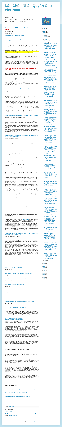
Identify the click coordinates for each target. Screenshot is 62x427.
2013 (44, 271)
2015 (44, 269)
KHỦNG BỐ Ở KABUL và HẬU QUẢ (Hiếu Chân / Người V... (50, 122)
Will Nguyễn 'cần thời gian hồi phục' (11, 290)
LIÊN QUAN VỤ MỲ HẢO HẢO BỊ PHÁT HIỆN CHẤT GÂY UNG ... (50, 175)
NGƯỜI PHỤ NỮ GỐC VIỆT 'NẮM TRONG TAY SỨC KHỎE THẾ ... (50, 94)
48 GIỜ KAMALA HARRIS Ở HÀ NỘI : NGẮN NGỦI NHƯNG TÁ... (50, 258)
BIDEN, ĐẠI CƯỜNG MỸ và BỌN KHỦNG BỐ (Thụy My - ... (49, 153)
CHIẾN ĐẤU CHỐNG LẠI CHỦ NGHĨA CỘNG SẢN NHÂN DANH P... (50, 101)
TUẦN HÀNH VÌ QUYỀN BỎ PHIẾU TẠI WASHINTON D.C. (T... (50, 133)
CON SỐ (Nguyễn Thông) (48, 63)
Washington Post (25, 219)
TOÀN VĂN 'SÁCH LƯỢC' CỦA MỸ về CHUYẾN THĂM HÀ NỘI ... (50, 256)
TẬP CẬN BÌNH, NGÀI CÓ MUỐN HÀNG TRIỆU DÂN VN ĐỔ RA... (50, 187)
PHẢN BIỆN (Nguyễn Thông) (49, 164)
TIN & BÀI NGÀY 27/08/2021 (48, 185)
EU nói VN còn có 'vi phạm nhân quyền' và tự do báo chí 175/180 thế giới (18, 273)
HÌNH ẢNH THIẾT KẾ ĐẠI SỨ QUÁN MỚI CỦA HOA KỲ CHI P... (50, 205)
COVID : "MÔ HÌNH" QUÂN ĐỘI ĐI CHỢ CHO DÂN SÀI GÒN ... (50, 144)
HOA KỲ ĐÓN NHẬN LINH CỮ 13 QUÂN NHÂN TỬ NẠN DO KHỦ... (50, 78)
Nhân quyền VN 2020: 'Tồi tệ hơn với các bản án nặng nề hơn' (16, 278)
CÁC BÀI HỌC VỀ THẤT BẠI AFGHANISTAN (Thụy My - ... (49, 84)
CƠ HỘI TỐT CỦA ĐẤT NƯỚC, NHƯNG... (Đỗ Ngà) (49, 234)
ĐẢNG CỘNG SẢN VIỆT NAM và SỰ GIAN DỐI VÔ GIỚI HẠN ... (50, 170)
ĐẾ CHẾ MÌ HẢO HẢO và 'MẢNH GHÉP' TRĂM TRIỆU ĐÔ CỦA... (49, 156)
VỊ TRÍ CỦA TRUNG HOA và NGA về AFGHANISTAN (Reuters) (50, 136)
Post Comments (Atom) (13, 415)
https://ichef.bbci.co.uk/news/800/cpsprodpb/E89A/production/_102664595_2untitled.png (21, 115)
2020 (44, 262)
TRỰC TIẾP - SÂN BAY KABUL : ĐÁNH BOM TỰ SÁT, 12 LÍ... (50, 245)
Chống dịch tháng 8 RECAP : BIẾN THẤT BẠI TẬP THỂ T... (50, 173)
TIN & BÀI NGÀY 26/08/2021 (48, 229)
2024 (44, 31)
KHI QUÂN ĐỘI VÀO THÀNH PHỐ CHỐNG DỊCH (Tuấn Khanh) (49, 219)
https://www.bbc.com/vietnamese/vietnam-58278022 (14, 35)
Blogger (35, 421)
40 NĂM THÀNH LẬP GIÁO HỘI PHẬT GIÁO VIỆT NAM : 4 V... (50, 44)
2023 (44, 32)
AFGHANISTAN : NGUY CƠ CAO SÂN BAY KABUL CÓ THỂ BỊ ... (50, 242)
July (45, 260)
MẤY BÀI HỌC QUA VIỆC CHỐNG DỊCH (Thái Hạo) (49, 107)
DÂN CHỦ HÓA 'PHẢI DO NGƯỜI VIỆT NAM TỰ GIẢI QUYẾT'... (50, 254)
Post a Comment (9, 411)
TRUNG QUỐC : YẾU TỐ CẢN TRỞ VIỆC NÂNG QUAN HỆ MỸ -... (50, 249)
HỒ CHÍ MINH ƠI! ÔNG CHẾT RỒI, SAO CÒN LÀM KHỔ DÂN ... (50, 214)
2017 (44, 266)
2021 (44, 35)
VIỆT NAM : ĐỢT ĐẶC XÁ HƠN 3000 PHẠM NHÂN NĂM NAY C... (50, 57)
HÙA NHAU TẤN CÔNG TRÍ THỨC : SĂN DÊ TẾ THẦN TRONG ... (50, 236)
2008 (44, 278)
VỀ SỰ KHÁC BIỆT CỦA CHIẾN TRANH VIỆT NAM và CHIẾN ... (49, 238)
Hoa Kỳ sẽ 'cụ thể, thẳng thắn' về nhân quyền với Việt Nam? (16, 284)
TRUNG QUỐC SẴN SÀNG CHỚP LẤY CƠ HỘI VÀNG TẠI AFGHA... (50, 118)
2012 (44, 273)
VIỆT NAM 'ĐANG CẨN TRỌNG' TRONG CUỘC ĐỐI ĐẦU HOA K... (50, 89)
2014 (44, 270)
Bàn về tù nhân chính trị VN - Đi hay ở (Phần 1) (13, 267)
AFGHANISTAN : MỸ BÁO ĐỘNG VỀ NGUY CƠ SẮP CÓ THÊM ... (50, 120)
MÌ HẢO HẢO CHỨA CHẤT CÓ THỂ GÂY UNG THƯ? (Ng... (50, 177)
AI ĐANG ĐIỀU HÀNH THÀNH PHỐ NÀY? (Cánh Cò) (50, 217)
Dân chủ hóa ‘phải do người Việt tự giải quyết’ (17, 27)
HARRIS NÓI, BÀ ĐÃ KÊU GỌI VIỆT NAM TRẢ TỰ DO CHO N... (50, 194)
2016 (44, 267)
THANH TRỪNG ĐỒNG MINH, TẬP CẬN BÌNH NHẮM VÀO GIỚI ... (50, 190)
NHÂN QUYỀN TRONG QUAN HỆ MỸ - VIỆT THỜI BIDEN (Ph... (50, 251)
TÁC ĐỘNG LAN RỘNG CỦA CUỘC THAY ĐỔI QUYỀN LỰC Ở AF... (50, 48)
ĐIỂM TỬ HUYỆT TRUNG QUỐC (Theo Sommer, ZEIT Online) (50, 75)
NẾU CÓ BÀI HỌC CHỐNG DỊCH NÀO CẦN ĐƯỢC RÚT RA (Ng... (50, 142)
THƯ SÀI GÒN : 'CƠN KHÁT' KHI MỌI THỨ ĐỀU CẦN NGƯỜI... (50, 147)
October (45, 39)
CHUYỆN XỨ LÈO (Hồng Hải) (49, 90)
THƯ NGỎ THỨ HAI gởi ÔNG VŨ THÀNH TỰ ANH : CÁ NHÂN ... (49, 221)
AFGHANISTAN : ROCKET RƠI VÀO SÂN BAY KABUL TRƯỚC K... (50, 87)
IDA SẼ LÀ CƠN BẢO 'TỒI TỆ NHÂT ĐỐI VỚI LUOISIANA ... (50, 131)
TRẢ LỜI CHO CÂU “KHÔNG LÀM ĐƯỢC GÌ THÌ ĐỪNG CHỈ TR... (50, 166)
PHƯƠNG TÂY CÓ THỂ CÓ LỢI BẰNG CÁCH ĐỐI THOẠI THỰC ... (50, 80)
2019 (44, 263)
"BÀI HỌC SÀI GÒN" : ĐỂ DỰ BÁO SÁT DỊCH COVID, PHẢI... (50, 96)
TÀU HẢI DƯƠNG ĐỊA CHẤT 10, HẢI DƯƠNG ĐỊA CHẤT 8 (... (50, 98)
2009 (44, 277)
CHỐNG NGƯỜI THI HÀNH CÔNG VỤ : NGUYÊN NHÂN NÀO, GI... (50, 103)
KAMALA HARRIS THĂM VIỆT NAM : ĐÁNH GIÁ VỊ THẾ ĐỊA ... (50, 138)
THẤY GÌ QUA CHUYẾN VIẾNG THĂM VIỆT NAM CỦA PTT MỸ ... (50, 210)
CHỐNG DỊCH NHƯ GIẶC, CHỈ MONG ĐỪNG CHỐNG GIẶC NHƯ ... (50, 192)
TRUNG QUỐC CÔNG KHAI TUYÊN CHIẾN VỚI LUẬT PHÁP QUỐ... (50, 59)
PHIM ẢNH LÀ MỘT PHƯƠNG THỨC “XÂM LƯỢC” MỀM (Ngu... (50, 71)
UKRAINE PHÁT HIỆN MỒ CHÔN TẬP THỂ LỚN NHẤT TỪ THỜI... (50, 247)
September (46, 40)
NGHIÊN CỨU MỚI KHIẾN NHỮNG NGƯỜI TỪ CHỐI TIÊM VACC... (50, 127)
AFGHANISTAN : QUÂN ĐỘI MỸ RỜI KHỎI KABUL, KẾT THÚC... (50, 53)
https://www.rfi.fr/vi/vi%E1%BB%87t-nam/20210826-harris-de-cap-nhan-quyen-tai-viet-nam (21, 307)
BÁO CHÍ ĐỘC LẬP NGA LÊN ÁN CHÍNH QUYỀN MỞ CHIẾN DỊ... (49, 151)
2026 (44, 28)
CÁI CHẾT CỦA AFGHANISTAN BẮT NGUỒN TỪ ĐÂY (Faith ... (50, 231)
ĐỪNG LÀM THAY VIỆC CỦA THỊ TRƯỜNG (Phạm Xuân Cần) (49, 110)
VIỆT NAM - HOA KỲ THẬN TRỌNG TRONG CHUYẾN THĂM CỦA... (50, 203)
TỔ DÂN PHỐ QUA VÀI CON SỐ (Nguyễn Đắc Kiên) (49, 168)
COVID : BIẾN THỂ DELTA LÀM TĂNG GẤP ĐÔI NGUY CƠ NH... (50, 129)
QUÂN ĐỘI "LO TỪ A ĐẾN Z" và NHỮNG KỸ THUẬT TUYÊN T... (49, 65)
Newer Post (7, 413)
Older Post (36, 413)
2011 (44, 274)
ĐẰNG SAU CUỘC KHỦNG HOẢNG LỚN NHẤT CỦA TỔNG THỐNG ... (50, 124)
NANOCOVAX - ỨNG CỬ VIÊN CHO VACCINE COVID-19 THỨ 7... (50, 179)
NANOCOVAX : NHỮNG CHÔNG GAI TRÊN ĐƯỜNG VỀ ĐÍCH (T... (50, 149)
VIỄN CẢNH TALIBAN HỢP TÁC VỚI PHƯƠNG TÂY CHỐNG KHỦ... (50, 82)
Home (22, 413)
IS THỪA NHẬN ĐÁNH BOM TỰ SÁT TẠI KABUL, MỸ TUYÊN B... (50, 240)
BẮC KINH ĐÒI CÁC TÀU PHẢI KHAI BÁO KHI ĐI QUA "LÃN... (50, 55)
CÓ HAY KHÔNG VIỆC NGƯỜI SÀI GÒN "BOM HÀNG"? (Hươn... (50, 105)
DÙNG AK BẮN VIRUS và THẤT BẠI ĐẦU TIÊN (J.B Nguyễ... (50, 160)
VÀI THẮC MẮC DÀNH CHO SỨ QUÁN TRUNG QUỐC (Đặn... (50, 199)
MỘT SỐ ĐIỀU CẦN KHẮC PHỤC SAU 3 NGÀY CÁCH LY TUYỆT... (50, 223)
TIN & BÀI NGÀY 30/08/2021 (48, 69)
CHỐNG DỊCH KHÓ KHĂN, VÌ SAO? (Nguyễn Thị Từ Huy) (50, 140)
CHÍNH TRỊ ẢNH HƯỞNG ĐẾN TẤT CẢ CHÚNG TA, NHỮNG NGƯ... (50, 46)
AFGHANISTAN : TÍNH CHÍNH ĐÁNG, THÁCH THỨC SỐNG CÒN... (50, 50)
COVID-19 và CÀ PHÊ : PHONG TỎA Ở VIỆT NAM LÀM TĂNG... (50, 73)
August (45, 42)
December (46, 36)
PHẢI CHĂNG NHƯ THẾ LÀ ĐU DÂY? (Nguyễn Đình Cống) (50, 201)
